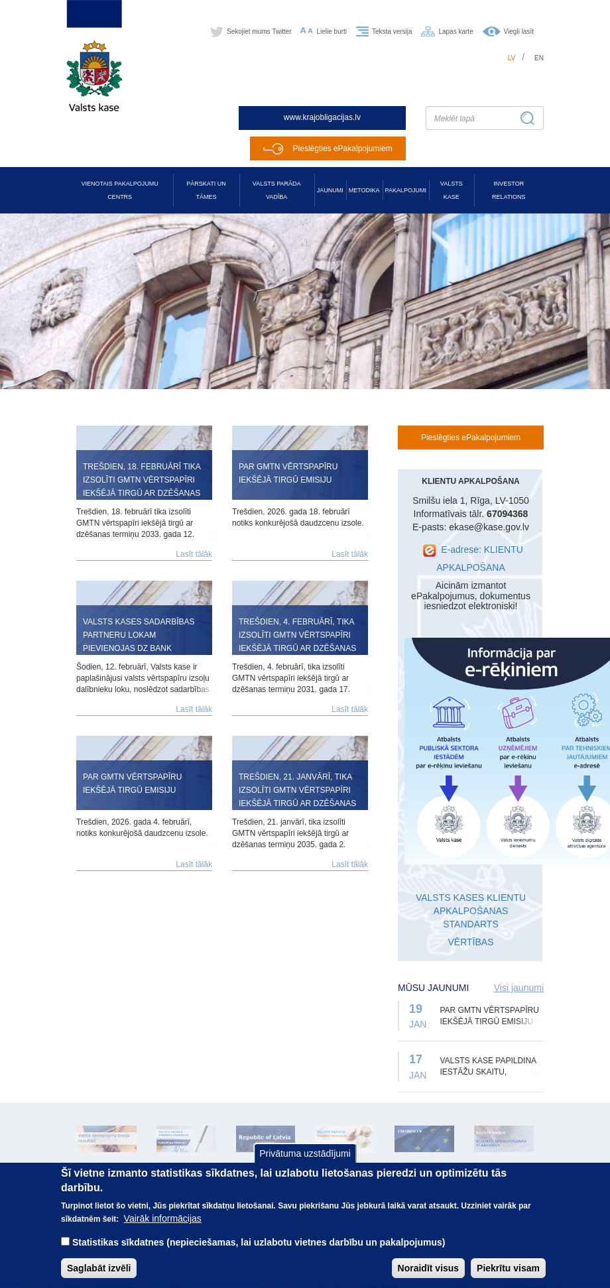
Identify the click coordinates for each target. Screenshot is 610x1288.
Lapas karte (455, 31)
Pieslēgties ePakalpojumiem (343, 148)
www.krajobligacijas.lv (322, 117)
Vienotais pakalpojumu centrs (120, 190)
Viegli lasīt (519, 31)
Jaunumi (330, 190)
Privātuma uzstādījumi (305, 1166)
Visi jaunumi (519, 987)
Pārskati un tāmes (205, 190)
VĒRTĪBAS (471, 942)
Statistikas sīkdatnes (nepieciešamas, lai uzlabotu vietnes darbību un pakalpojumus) (259, 1255)
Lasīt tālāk (194, 554)
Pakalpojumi (405, 190)
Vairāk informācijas (163, 1231)
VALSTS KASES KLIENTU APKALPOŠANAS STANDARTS (471, 910)
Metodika (364, 190)
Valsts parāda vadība (277, 190)
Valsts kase (451, 190)
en (539, 58)
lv (512, 58)
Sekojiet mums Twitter (259, 31)
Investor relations (508, 190)
